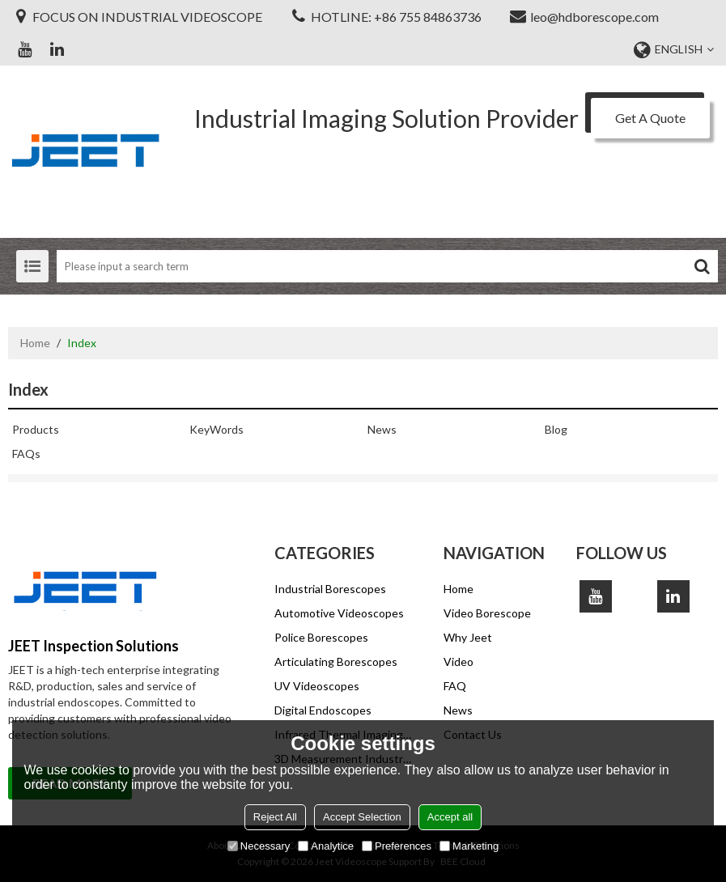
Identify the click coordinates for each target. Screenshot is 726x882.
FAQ (455, 686)
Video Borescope (487, 613)
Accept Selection (362, 817)
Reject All (275, 817)
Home (35, 343)
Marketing (469, 846)
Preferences (396, 846)
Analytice (326, 846)
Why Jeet (468, 637)
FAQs (26, 453)
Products (35, 429)
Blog (556, 429)
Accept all (450, 817)
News (382, 429)
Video (458, 661)
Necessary (258, 846)
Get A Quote (650, 117)
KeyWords (216, 429)
